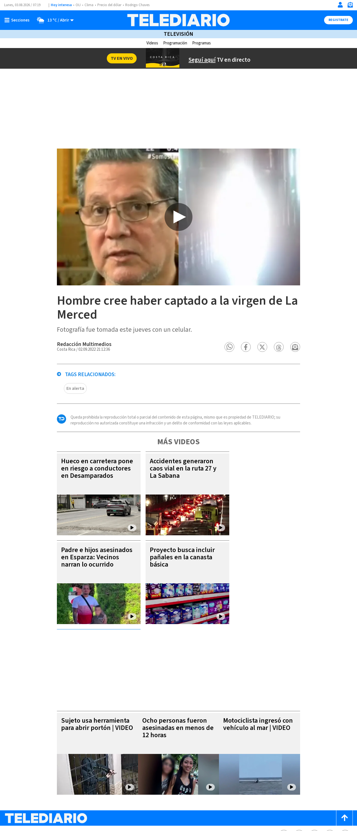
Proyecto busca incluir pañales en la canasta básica (173, 568)
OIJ (78, 5)
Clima (89, 5)
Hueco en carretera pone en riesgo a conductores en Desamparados (88, 479)
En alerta (66, 399)
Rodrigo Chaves (137, 5)
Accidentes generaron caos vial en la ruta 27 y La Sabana (174, 479)
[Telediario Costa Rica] (178, 20)
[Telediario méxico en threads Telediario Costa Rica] (330, 768)
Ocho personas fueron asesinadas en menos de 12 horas (176, 661)
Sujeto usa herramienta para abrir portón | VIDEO (88, 658)
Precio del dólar (109, 5)
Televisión (178, 34)
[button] (238, 357)
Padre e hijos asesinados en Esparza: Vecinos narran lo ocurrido (87, 568)
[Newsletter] (350, 6)
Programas (201, 43)
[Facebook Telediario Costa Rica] (284, 768)
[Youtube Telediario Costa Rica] (345, 768)
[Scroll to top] (344, 752)
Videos (152, 43)
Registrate (338, 20)
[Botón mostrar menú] (18, 20)
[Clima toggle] (53, 20)
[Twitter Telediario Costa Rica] (299, 768)
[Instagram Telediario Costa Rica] (314, 768)
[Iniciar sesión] (340, 5)
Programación (175, 43)
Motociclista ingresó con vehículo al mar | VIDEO (265, 658)
